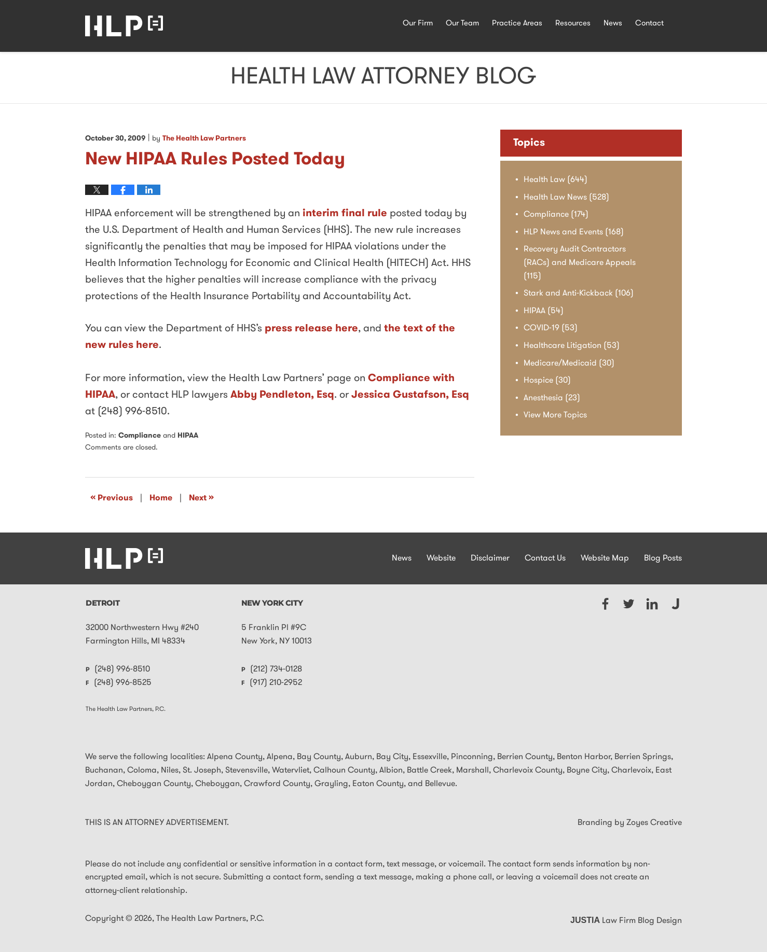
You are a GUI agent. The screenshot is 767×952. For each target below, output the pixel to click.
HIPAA (187, 436)
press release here (311, 329)
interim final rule (345, 213)
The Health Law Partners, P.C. (210, 919)
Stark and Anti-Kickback (579, 293)
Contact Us (545, 558)
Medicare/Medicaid (569, 363)
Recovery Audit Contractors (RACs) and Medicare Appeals (580, 262)
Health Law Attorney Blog (124, 26)
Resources (573, 23)
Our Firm (418, 23)
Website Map (605, 558)
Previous (111, 498)
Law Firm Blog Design (626, 921)
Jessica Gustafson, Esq (410, 395)
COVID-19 (551, 328)
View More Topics (555, 415)
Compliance (139, 436)
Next (201, 498)
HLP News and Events (574, 232)
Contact (649, 23)
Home (160, 498)
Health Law (555, 180)
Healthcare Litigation (572, 346)
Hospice (547, 380)
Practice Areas (517, 23)
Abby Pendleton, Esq (282, 395)
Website (441, 558)
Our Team (462, 23)
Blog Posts (663, 558)
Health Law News (566, 197)
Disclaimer (490, 558)
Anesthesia (552, 398)
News (613, 23)
